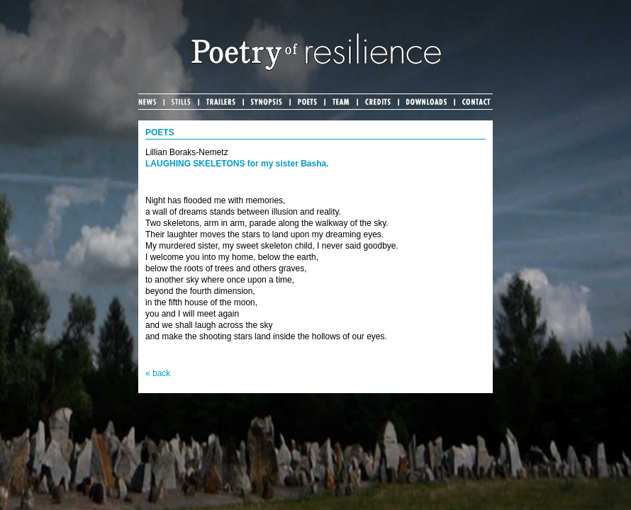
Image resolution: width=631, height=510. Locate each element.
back (161, 373)
